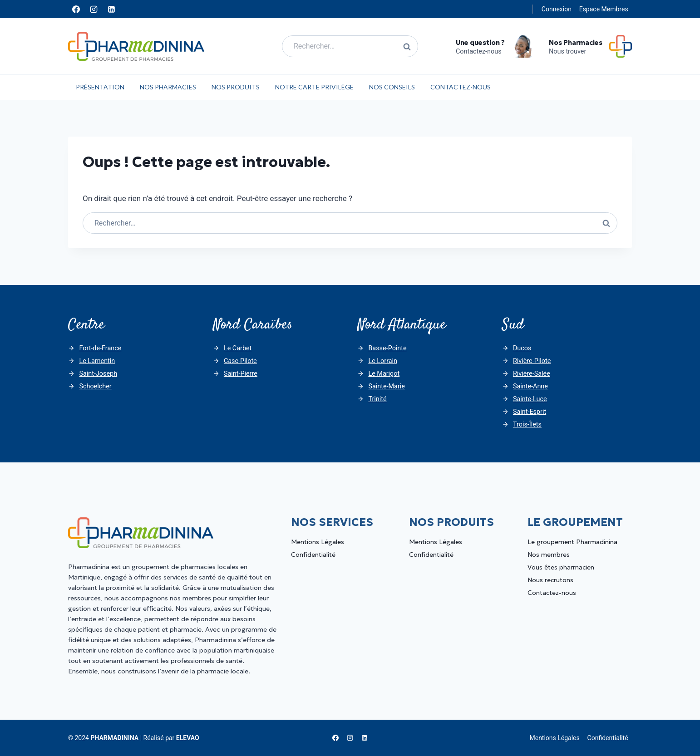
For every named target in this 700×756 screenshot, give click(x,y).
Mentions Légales (317, 542)
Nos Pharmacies (168, 87)
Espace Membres (603, 9)
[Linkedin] (111, 9)
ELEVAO (187, 737)
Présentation (100, 87)
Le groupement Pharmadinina (572, 542)
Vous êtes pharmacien (560, 567)
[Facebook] (76, 9)
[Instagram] (93, 9)
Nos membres (548, 554)
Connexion (557, 9)
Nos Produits (236, 87)
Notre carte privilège (314, 87)
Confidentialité (313, 554)
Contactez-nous (460, 87)
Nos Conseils (392, 87)
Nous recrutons (550, 580)
